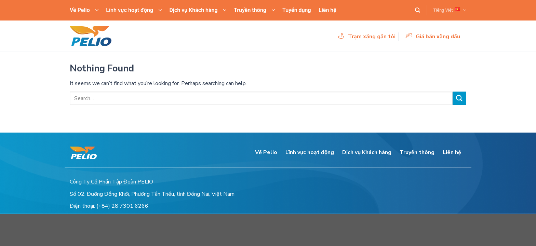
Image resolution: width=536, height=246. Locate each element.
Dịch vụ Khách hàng (197, 10)
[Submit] (459, 98)
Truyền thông (254, 10)
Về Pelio (84, 10)
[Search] (417, 10)
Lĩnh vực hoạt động (134, 10)
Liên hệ (327, 10)
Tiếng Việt (449, 10)
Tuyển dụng (296, 10)
